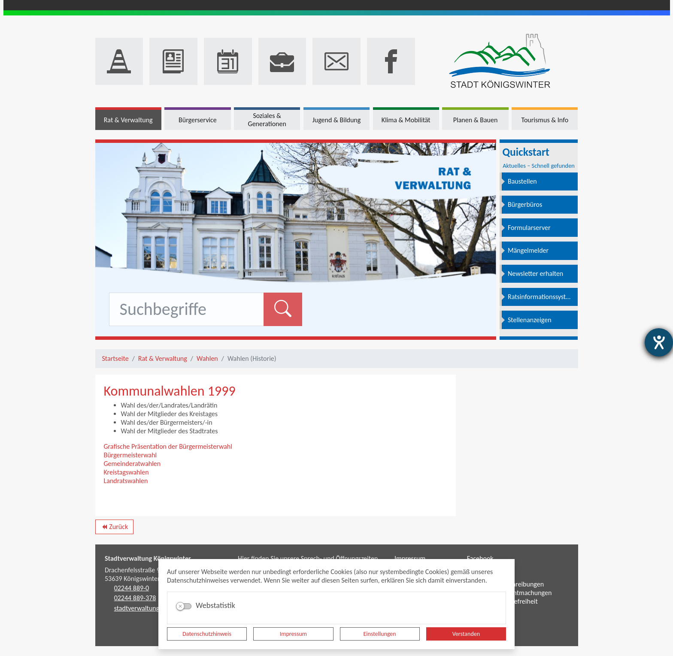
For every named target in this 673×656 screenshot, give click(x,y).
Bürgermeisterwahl (130, 455)
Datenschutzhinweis (206, 634)
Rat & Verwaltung (162, 358)
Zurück (114, 528)
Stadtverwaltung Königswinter (148, 558)
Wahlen (207, 358)
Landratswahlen (126, 481)
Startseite (115, 358)
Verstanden (466, 634)
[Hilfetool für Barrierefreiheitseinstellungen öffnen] (659, 342)
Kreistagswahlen (126, 472)
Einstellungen (380, 634)
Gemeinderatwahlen (132, 464)
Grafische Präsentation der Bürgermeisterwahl (168, 446)
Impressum (293, 634)
